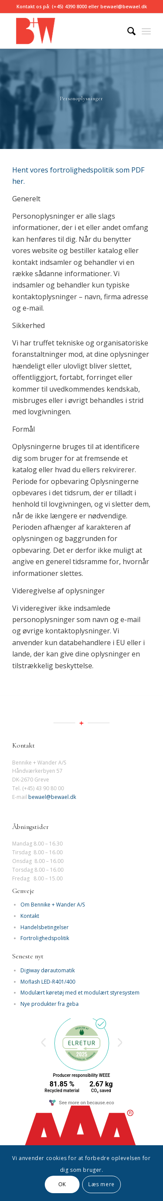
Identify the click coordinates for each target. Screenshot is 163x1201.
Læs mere (101, 1184)
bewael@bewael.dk (52, 797)
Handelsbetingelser (44, 927)
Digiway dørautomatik (47, 970)
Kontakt (29, 916)
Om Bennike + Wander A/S (52, 904)
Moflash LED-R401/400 (47, 981)
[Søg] (127, 31)
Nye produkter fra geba (49, 1004)
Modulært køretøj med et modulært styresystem (80, 992)
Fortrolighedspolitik (44, 938)
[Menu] (146, 30)
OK (62, 1184)
